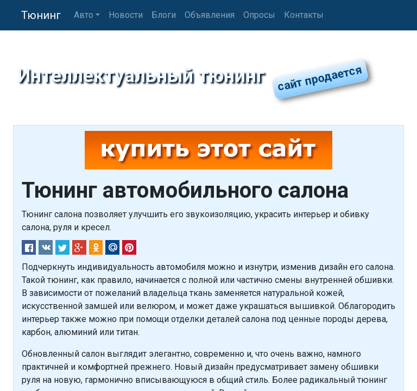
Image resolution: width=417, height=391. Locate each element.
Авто (83, 15)
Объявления (210, 15)
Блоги (163, 15)
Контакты (304, 15)
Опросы (259, 15)
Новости (126, 15)
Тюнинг (41, 15)
